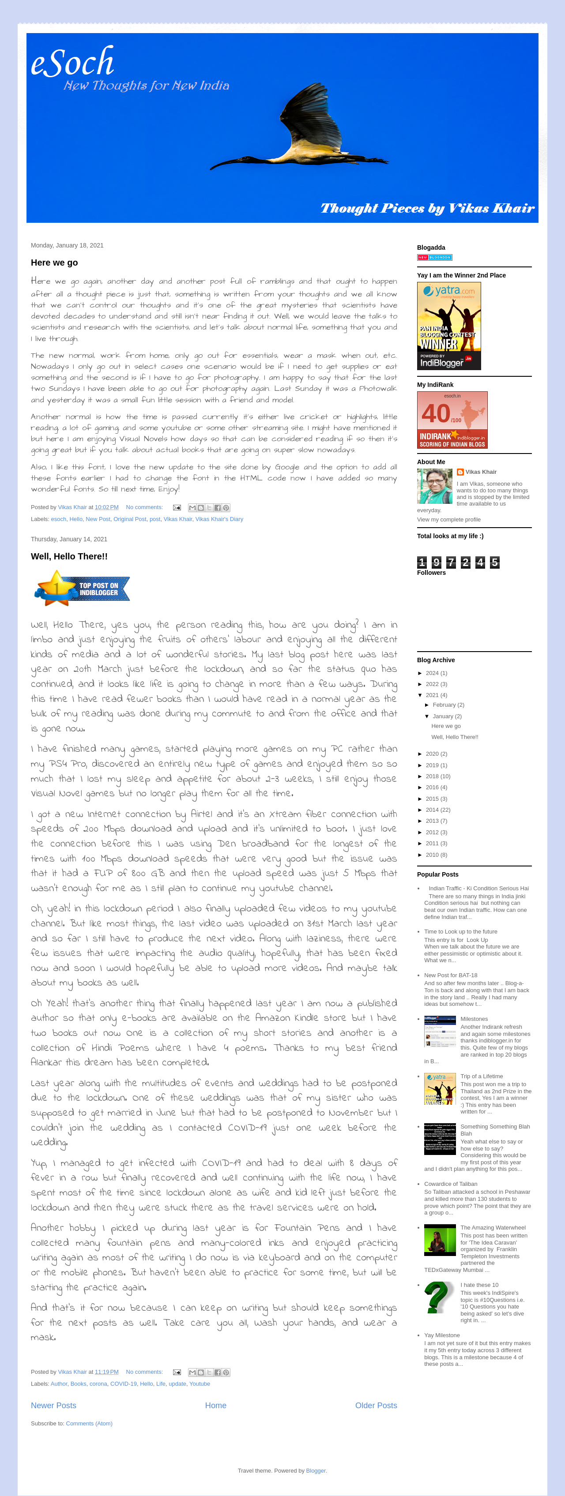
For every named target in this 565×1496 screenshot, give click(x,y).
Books (79, 1383)
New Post (98, 519)
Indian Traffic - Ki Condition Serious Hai (479, 888)
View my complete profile (449, 519)
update (177, 1383)
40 (436, 413)
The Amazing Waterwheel (493, 1227)
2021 (433, 695)
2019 (433, 765)
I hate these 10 (479, 1285)
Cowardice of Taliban (450, 1184)
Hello (76, 519)
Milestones (474, 1019)
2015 (433, 798)
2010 (433, 854)
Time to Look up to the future (460, 931)
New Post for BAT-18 (450, 975)
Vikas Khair (178, 519)
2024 (433, 673)
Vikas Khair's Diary (219, 519)
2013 (433, 820)
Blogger (316, 1470)
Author (59, 1383)
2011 (433, 843)
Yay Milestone (442, 1335)
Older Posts (376, 1405)
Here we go (54, 262)
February (445, 704)
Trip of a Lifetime (481, 1076)
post (155, 519)
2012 (433, 832)
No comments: (145, 507)
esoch (59, 519)
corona (98, 1383)
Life (161, 1383)
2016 (433, 787)
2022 (433, 684)
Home (216, 1405)
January (444, 716)
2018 (433, 776)
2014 (433, 809)
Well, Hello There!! (69, 556)
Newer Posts (53, 1405)
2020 (433, 753)
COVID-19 (123, 1383)
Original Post (129, 519)
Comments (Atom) (89, 1423)
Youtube (199, 1383)
